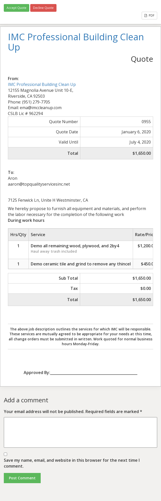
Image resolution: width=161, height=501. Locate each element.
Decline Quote (43, 8)
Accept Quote (16, 8)
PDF (149, 15)
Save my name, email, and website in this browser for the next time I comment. (72, 463)
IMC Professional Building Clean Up (42, 84)
